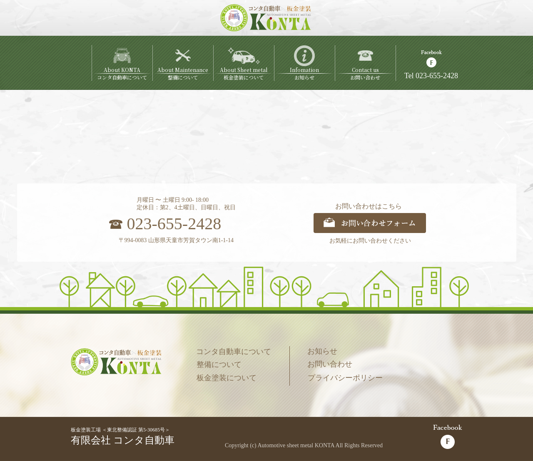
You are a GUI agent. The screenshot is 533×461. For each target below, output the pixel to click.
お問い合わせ (329, 364)
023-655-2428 (174, 223)
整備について (219, 364)
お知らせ (322, 351)
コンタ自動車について (233, 351)
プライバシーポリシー (345, 378)
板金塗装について (227, 378)
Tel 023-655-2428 (431, 76)
